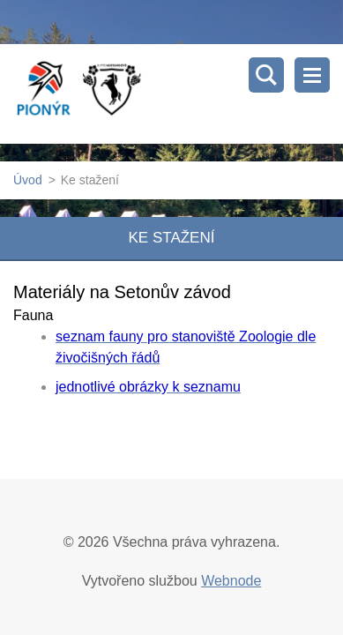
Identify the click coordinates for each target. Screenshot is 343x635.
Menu (312, 75)
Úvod (27, 180)
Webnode (231, 580)
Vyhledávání (266, 75)
